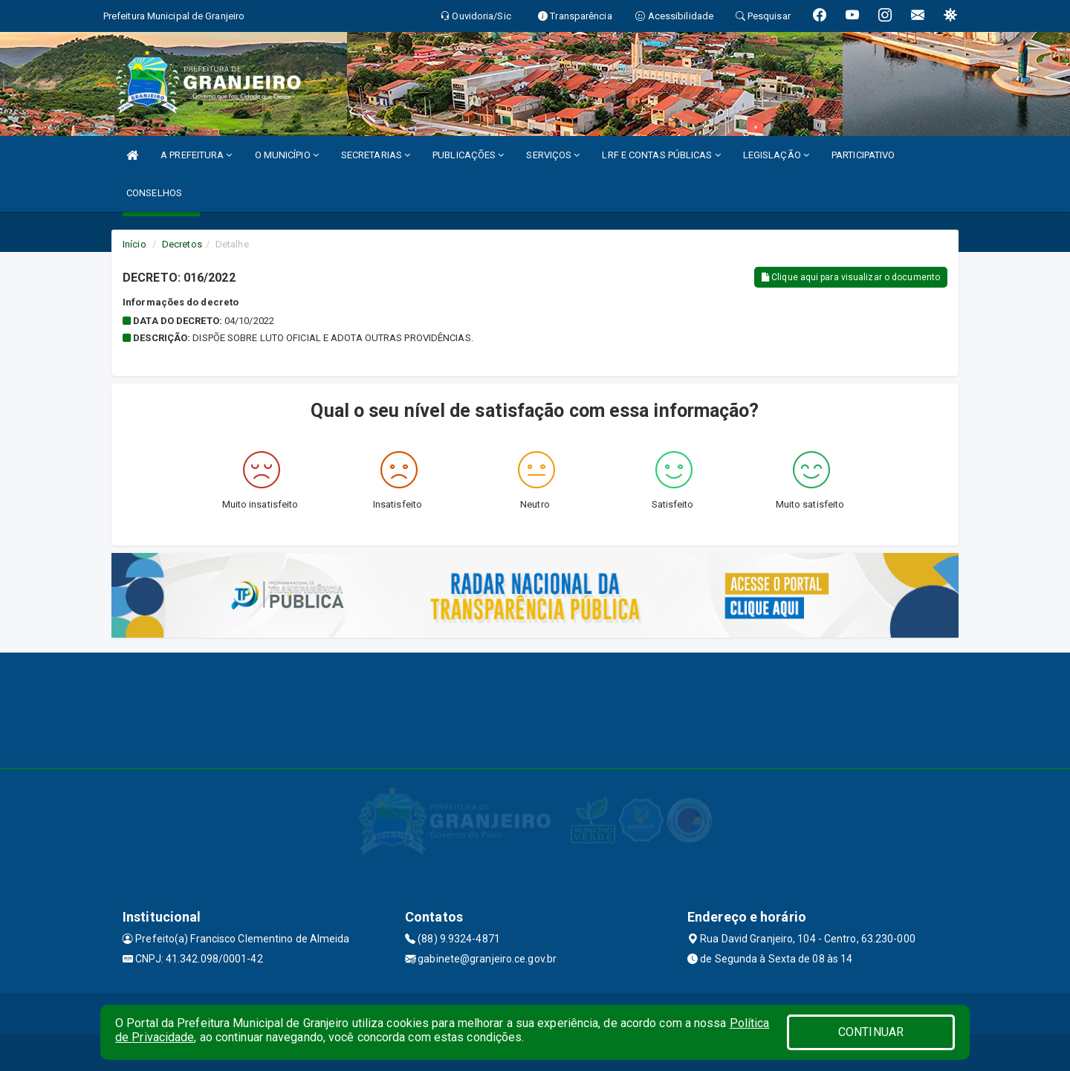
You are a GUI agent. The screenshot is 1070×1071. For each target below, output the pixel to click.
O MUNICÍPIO (287, 155)
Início (134, 244)
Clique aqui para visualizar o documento (851, 277)
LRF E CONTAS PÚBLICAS (661, 155)
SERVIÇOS (553, 155)
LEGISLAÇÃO (776, 155)
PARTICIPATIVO (863, 155)
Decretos (182, 244)
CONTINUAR (871, 1032)
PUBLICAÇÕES (468, 155)
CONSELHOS (154, 192)
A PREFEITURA (196, 155)
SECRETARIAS (375, 155)
